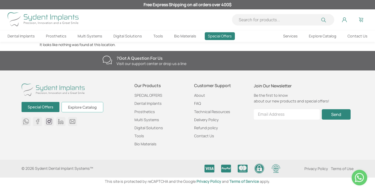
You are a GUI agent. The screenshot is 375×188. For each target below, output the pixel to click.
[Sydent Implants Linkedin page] (60, 121)
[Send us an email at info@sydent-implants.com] (72, 121)
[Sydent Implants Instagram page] (49, 121)
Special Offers (220, 36)
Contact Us (357, 36)
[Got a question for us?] (107, 60)
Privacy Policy (316, 168)
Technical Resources (212, 111)
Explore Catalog (322, 36)
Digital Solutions (127, 36)
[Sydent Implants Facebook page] (37, 121)
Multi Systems (90, 36)
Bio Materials (185, 36)
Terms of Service (244, 181)
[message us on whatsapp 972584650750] (26, 121)
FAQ (197, 103)
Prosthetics (56, 36)
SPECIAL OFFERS (148, 95)
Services (290, 36)
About (199, 95)
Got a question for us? (140, 58)
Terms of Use (342, 168)
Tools (158, 36)
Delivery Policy (206, 119)
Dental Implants (21, 36)
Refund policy (206, 127)
